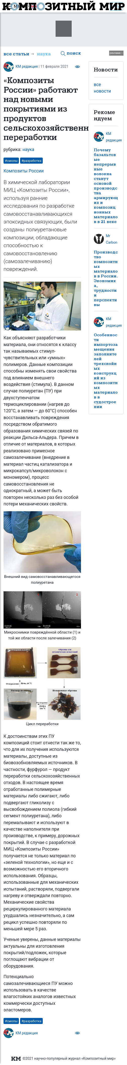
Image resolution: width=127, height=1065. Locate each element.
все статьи (16, 54)
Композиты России (24, 170)
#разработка (31, 161)
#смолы (11, 161)
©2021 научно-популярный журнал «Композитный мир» (63, 1058)
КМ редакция (27, 66)
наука (44, 54)
